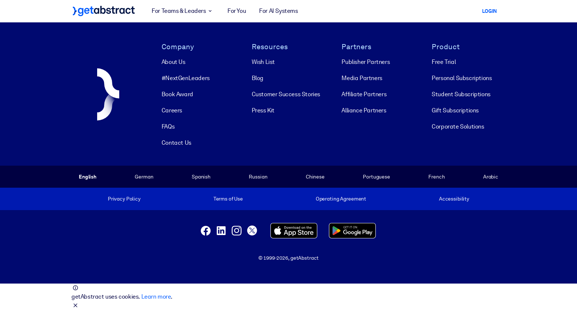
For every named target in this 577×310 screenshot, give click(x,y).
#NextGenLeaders (186, 78)
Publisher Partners (365, 61)
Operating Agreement (341, 199)
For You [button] (236, 10)
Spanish (201, 177)
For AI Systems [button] (278, 10)
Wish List (263, 61)
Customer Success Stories (286, 94)
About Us (173, 61)
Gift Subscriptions (455, 110)
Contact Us (176, 142)
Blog (257, 78)
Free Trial (444, 61)
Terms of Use (228, 199)
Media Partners (361, 78)
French (436, 177)
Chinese (315, 177)
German (144, 177)
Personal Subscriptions (462, 78)
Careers (172, 110)
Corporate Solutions (458, 126)
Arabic (490, 177)
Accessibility (454, 199)
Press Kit (263, 110)
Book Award (177, 94)
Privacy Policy (124, 199)
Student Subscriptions (461, 94)
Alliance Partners (363, 110)
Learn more (156, 296)
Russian (258, 177)
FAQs (168, 126)
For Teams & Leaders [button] (183, 11)
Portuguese (376, 177)
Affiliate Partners (363, 94)
